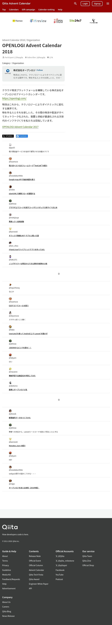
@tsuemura (13, 160)
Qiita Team (87, 556)
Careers (5, 606)
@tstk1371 (13, 258)
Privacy (5, 565)
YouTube (59, 574)
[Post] (8, 136)
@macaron (13, 370)
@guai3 (12, 146)
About (5, 556)
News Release (8, 616)
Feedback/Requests (11, 579)
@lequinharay (14, 286)
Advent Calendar (36, 570)
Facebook (60, 570)
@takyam (12, 356)
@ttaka (11, 328)
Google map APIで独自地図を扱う (22, 179)
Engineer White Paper (38, 583)
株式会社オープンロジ (24, 70)
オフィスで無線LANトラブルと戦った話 (24, 235)
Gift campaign (28, 9)
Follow (40, 70)
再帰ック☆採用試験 (16, 221)
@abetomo (13, 384)
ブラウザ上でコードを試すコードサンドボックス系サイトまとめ (33, 207)
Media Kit (6, 574)
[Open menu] (108, 4)
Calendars (14, 9)
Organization (33, 40)
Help (60, 9)
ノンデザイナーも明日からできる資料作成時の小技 (28, 263)
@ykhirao (12, 202)
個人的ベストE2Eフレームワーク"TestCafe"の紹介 (28, 165)
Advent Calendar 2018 (13, 40)
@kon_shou (13, 244)
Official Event (35, 560)
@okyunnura (14, 314)
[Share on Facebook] (22, 136)
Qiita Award (34, 579)
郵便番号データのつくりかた (20, 417)
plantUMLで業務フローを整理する (22, 193)
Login (85, 3)
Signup (97, 3)
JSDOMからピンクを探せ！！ (20, 347)
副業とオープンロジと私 (18, 389)
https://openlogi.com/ (14, 98)
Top (4, 9)
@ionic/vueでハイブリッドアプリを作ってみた (27, 249)
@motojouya (14, 216)
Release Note (35, 556)
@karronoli (13, 230)
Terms (5, 560)
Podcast (59, 579)
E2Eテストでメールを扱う (19, 305)
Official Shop (88, 565)
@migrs (12, 482)
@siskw (12, 188)
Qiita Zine (86, 560)
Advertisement (9, 588)
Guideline (6, 570)
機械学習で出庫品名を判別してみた (22, 375)
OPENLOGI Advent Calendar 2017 (20, 127)
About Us (6, 602)
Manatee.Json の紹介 (17, 445)
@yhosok (12, 412)
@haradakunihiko (16, 174)
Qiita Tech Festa (36, 574)
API (30, 588)
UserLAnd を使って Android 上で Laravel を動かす (28, 333)
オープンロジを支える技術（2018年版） (24, 487)
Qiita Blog (6, 611)
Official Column (36, 565)
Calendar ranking (46, 9)
